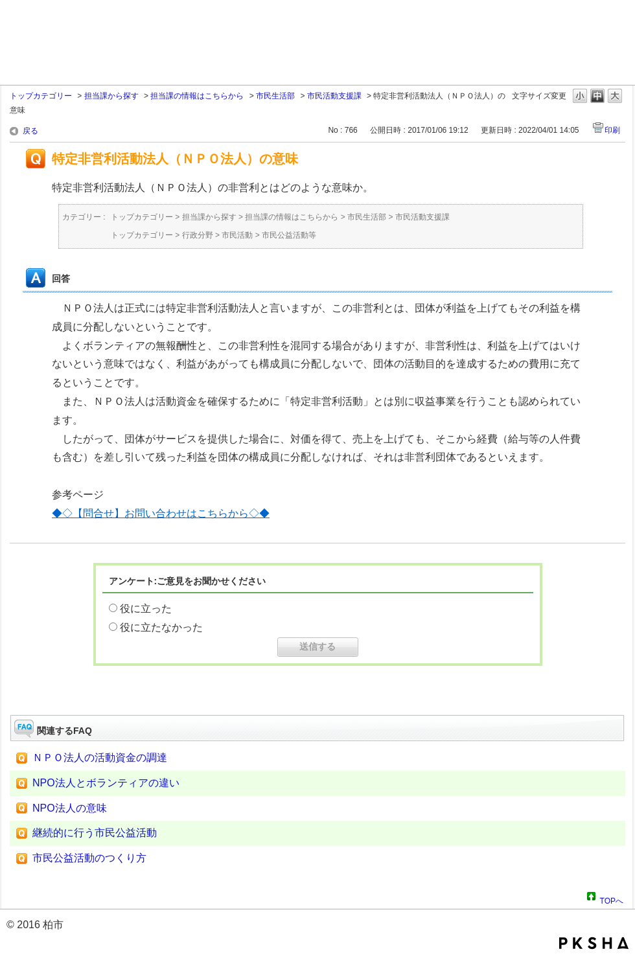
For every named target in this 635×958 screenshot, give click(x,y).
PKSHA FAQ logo (594, 943)
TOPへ (611, 899)
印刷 (612, 130)
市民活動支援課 (334, 95)
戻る (30, 130)
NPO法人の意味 (69, 808)
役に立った (146, 608)
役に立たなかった (161, 627)
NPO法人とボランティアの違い (105, 782)
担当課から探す (111, 95)
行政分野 (197, 235)
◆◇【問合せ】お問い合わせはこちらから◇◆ (161, 513)
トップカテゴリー (41, 95)
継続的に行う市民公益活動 (94, 832)
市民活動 (237, 235)
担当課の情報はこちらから (197, 95)
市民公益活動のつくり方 (89, 857)
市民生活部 (275, 95)
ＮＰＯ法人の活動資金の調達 (99, 757)
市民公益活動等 (289, 235)
